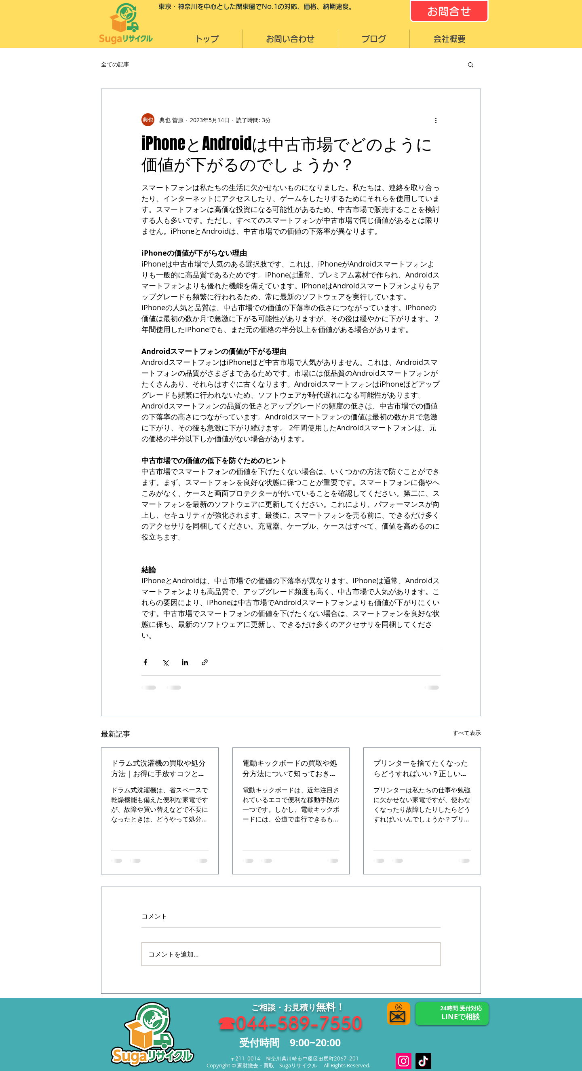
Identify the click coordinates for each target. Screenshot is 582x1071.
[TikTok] (423, 1061)
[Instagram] (403, 1061)
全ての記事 (115, 64)
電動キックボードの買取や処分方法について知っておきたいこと (289, 768)
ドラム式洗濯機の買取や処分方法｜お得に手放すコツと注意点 (158, 768)
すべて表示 (467, 733)
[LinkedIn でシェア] (185, 662)
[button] (470, 64)
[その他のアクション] (436, 120)
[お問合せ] (449, 11)
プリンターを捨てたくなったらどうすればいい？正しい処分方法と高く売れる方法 (420, 768)
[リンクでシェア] (205, 662)
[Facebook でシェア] (145, 662)
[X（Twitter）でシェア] (165, 662)
